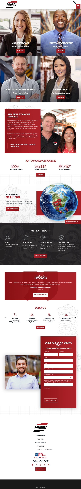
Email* (45, 358)
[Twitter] (36, 465)
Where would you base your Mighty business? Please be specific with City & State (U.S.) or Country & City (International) (58, 382)
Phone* (45, 363)
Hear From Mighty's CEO (72, 222)
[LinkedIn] (44, 465)
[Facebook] (32, 465)
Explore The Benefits (40, 256)
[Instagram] (40, 465)
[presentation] (57, 394)
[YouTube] (48, 465)
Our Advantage (40, 446)
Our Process (40, 328)
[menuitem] (40, 436)
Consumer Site (40, 469)
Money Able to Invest (48, 375)
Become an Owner (40, 436)
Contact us (31, 145)
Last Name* (61, 352)
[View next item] (75, 318)
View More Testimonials (40, 295)
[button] (78, 7)
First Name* (46, 352)
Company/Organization (49, 369)
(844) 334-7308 (40, 462)
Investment (40, 175)
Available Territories (12, 209)
